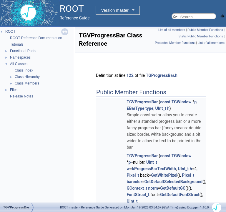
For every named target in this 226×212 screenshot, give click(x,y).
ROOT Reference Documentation (36, 38)
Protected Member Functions (175, 43)
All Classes (18, 64)
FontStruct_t (138, 194)
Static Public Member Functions (201, 36)
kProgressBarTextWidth (154, 168)
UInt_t (160, 108)
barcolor (134, 181)
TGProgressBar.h (161, 75)
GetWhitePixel (164, 175)
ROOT (10, 31)
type (149, 108)
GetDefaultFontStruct (180, 194)
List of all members (171, 30)
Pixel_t (133, 175)
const (165, 102)
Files (13, 90)
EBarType (135, 108)
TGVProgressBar (142, 102)
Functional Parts (23, 51)
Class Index (24, 70)
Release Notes (21, 96)
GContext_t (137, 188)
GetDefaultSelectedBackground (173, 181)
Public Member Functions (205, 30)
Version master (115, 10)
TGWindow (182, 102)
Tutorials (17, 44)
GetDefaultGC (172, 188)
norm (153, 188)
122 (130, 75)
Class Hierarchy (27, 77)
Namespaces (20, 57)
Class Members (27, 83)
